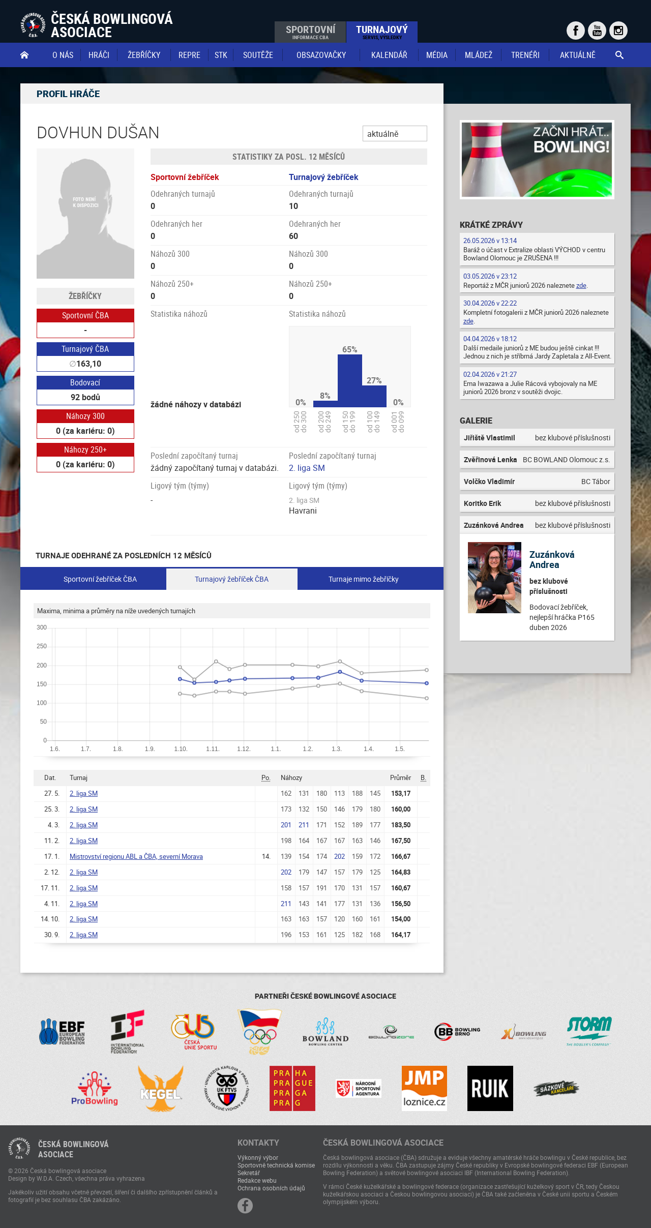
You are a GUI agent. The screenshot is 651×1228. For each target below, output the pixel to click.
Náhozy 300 (85, 416)
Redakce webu (257, 1180)
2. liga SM (307, 467)
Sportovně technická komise (276, 1165)
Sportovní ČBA (85, 315)
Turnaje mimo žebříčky (364, 579)
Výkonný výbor (258, 1157)
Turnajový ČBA (85, 348)
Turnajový (382, 31)
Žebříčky (144, 55)
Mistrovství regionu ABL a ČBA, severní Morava (136, 856)
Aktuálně (578, 55)
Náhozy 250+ (85, 449)
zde (581, 285)
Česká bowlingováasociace (73, 1149)
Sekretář (249, 1173)
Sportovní (310, 31)
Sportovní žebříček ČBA (100, 579)
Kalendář (389, 55)
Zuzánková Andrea (552, 559)
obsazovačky (321, 55)
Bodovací (85, 382)
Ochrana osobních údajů (271, 1188)
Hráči (98, 55)
